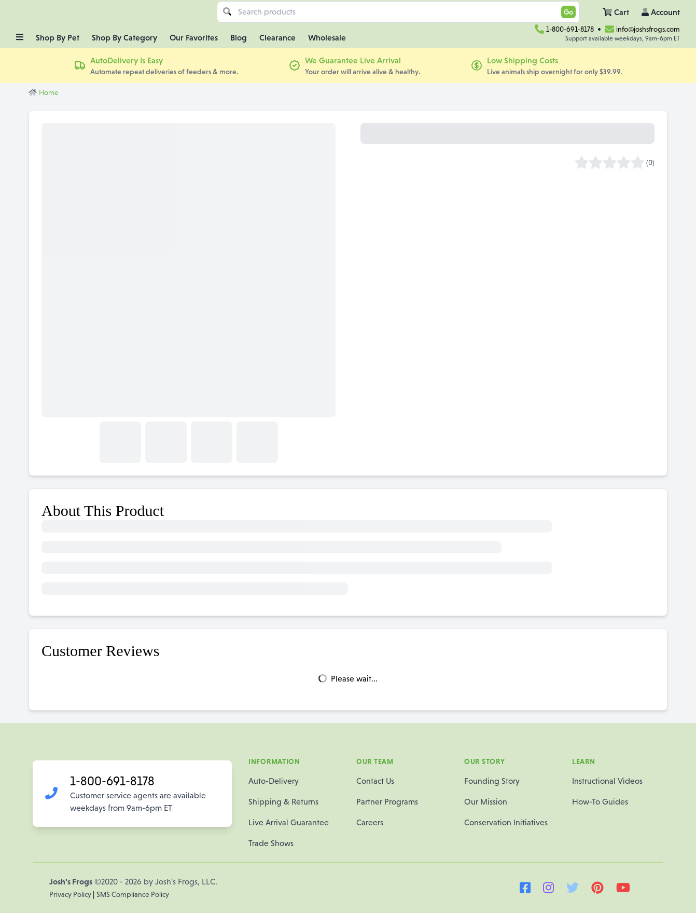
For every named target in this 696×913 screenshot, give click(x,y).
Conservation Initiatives (506, 822)
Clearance (277, 37)
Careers (369, 822)
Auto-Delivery (273, 780)
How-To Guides (600, 801)
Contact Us (375, 780)
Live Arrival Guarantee (288, 822)
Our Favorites (194, 37)
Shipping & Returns (283, 801)
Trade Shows (271, 843)
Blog (238, 37)
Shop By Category (124, 37)
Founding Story (492, 780)
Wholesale (327, 37)
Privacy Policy (71, 894)
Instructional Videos (607, 780)
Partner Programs (387, 801)
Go (568, 12)
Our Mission (485, 801)
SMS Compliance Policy (132, 894)
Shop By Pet (57, 37)
